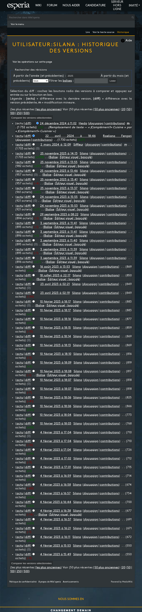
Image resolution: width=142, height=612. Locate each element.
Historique (123, 31)
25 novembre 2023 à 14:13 (58, 153)
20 (123, 109)
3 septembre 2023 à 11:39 (58, 249)
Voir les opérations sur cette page (32, 62)
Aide (129, 40)
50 (129, 109)
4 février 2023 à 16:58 (55, 484)
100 (12, 113)
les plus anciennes (48, 109)
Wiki (38, 5)
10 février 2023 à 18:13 (55, 345)
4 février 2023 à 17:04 (55, 432)
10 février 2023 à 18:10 (55, 354)
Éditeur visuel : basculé (75, 157)
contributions (114, 123)
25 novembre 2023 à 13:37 (58, 188)
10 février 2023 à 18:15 (55, 327)
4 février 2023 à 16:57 (55, 493)
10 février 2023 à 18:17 (55, 301)
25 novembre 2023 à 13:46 (58, 171)
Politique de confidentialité (22, 582)
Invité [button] (133, 5)
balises (67, 80)
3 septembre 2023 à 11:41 (58, 223)
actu (19, 136)
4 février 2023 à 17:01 (55, 467)
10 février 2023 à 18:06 (55, 397)
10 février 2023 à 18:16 (55, 319)
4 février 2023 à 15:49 (55, 554)
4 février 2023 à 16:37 (55, 519)
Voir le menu (17, 24)
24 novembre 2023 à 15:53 (58, 205)
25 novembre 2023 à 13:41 (58, 179)
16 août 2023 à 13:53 (55, 266)
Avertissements (71, 582)
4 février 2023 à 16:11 (55, 537)
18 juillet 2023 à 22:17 (55, 275)
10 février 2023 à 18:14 (55, 336)
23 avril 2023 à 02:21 (55, 284)
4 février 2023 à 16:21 (55, 528)
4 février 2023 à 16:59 (55, 476)
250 (19, 113)
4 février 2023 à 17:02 (55, 458)
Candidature (95, 5)
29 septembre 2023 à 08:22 (59, 214)
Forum (52, 5)
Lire (88, 31)
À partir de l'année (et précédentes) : (39, 75)
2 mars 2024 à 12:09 (55, 144)
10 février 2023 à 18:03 (55, 423)
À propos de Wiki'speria (49, 582)
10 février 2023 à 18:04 (55, 415)
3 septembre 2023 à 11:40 (58, 240)
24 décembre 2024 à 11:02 (58, 123)
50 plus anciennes (106, 109)
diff (27, 123)
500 (26, 113)
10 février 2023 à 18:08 (55, 371)
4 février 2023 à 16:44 (55, 502)
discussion (96, 123)
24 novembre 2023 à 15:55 (58, 197)
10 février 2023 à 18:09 (55, 362)
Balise (54, 157)
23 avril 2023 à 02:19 (55, 293)
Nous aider (71, 5)
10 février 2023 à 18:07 (55, 380)
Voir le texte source (103, 31)
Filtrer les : (61, 80)
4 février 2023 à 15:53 (55, 545)
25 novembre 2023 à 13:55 (58, 162)
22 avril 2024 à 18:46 (70, 136)
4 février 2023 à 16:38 (55, 510)
